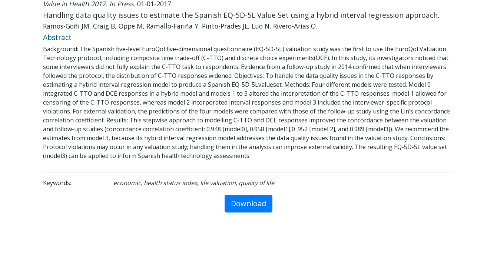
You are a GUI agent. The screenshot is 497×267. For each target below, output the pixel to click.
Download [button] (248, 203)
